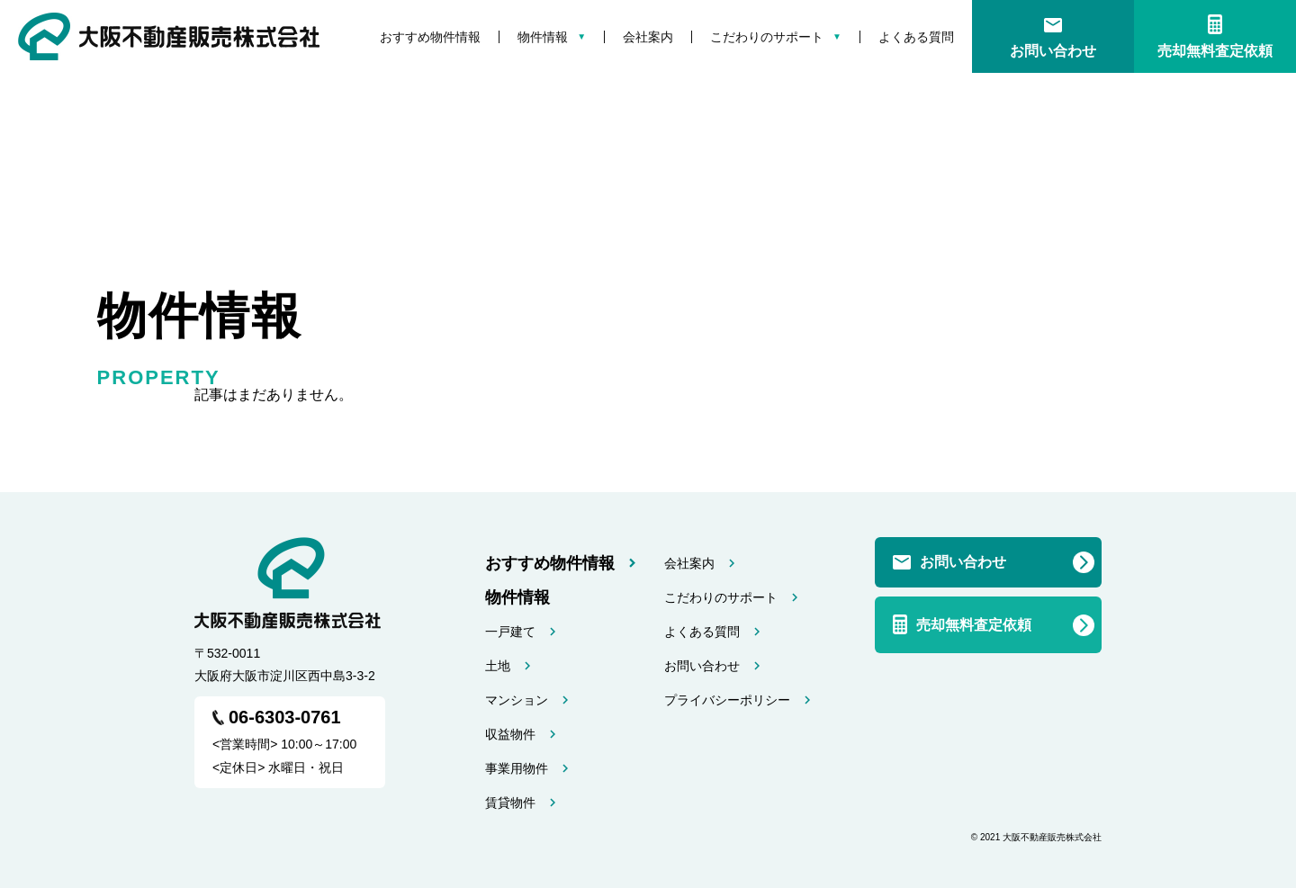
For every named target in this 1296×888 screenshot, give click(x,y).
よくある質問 (916, 37)
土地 (497, 666)
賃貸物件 (510, 802)
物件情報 (543, 37)
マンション (516, 700)
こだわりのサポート (767, 37)
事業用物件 (516, 768)
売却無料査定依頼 (1215, 50)
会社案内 (648, 37)
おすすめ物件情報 (430, 37)
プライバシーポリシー (727, 700)
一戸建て (510, 631)
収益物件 (510, 734)
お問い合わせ (1053, 50)
